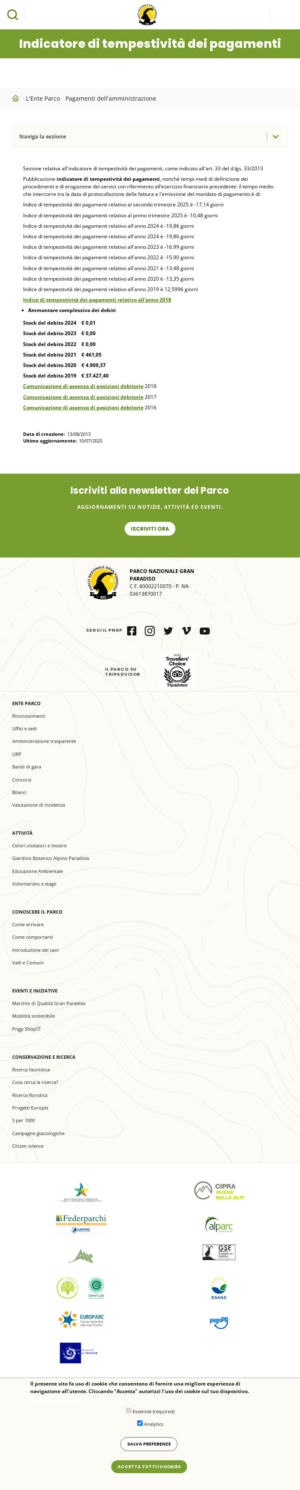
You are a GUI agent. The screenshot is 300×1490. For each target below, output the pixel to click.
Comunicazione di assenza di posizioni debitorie (83, 386)
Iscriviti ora (150, 528)
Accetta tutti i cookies (149, 1468)
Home (16, 98)
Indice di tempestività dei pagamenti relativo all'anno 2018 (97, 299)
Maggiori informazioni (56, 1401)
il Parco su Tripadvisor (177, 670)
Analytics (153, 1425)
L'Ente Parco (43, 98)
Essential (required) (154, 1413)
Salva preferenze (149, 1446)
